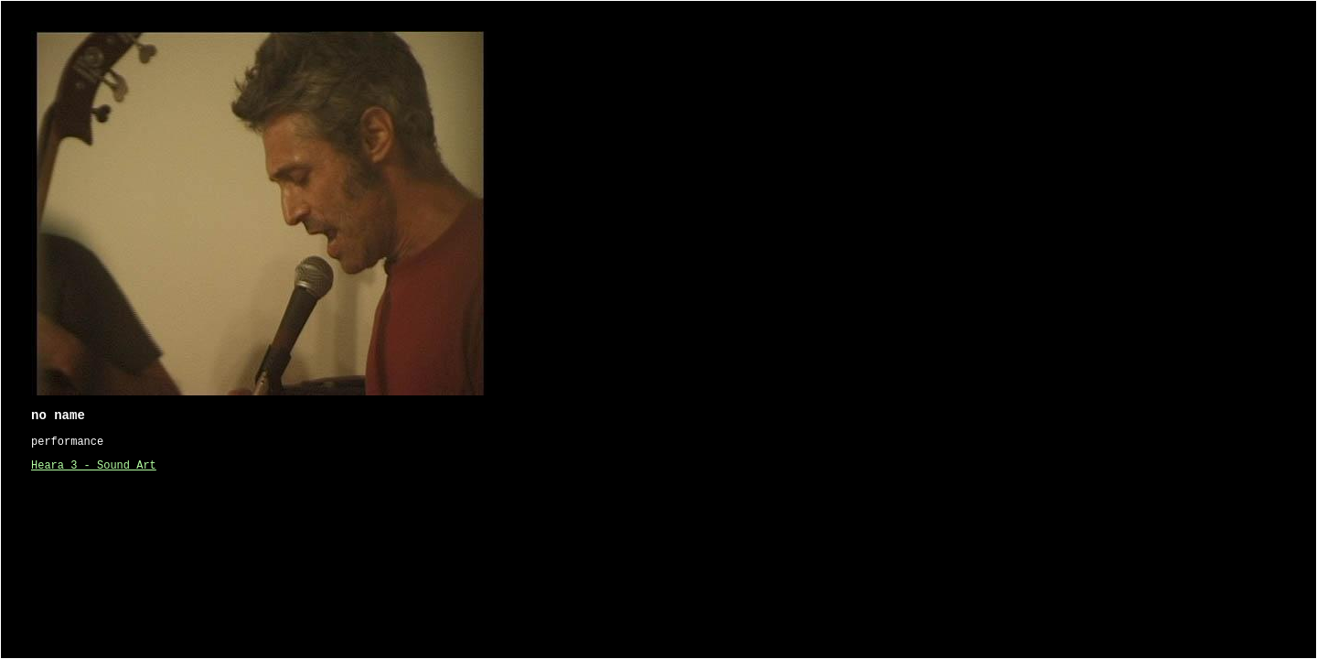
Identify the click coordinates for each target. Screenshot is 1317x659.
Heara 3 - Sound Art (93, 465)
